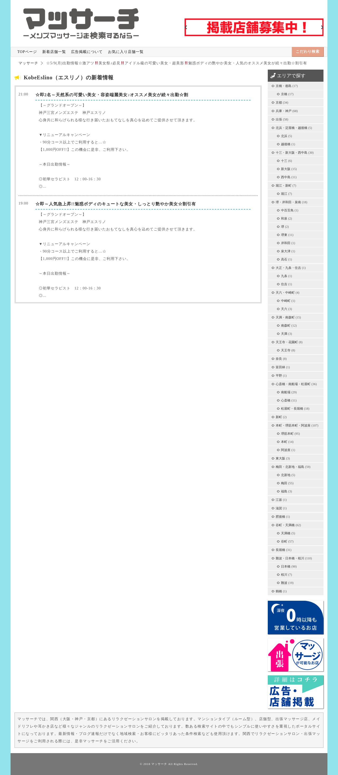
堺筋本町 (287, 433)
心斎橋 (285, 400)
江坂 (279, 500)
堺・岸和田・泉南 (288, 202)
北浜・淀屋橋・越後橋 (291, 128)
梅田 (284, 483)
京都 (279, 102)
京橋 (284, 94)
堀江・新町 (284, 185)
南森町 (285, 325)
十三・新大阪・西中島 (291, 152)
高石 (284, 259)
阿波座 (285, 450)
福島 (284, 491)
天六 (284, 309)
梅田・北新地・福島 (290, 467)
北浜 (284, 136)
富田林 (280, 367)
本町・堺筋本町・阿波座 (293, 425)
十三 (284, 161)
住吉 (284, 284)
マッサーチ (159, 764)
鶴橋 (279, 591)
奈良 (279, 359)
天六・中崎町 (285, 292)
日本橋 (285, 566)
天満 (284, 334)
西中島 (285, 177)
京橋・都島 (284, 86)
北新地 (285, 475)
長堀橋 (280, 550)
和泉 (284, 218)
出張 (279, 119)
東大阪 (280, 458)
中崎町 (285, 301)
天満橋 (285, 533)
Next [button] (322, 27)
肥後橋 (280, 517)
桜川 (284, 575)
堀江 (284, 194)
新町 (279, 417)
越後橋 (285, 144)
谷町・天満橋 (285, 525)
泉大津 (285, 251)
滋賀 (279, 508)
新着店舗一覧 (54, 52)
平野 (279, 375)
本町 (284, 442)
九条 (284, 276)
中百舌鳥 (287, 210)
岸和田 (285, 243)
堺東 (284, 235)
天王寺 (285, 350)
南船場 (285, 392)
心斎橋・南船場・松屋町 (293, 384)
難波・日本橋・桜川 (290, 558)
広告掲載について (87, 52)
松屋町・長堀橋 (292, 408)
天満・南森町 (285, 317)
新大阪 (285, 169)
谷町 (284, 541)
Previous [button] (186, 27)
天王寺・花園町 (287, 342)
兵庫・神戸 (284, 111)
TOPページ (27, 52)
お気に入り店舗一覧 (126, 52)
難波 (284, 583)
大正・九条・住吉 (288, 268)
